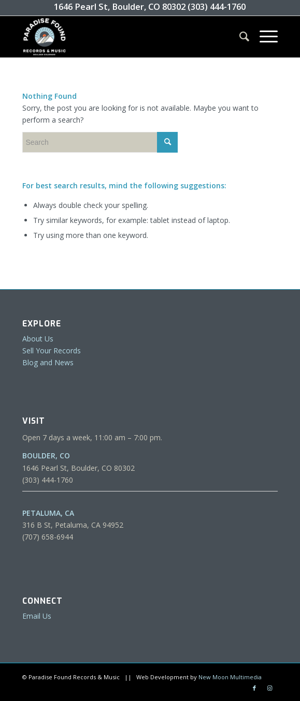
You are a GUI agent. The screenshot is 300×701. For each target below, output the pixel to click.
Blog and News (48, 362)
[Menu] (263, 36)
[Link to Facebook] (254, 688)
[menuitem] (239, 36)
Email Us (36, 616)
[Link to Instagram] (270, 688)
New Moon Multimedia (230, 677)
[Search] (239, 36)
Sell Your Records (51, 350)
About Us (37, 339)
